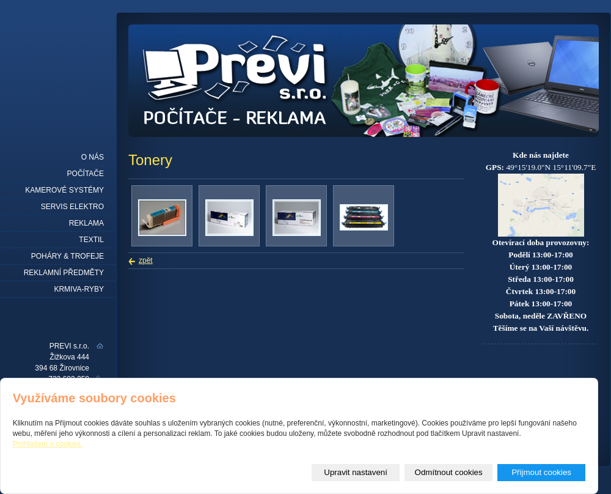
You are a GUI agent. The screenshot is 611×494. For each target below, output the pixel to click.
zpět (146, 260)
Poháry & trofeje (67, 256)
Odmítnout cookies (449, 472)
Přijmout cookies (541, 472)
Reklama (86, 223)
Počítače (85, 173)
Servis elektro (72, 206)
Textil (91, 239)
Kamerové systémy (64, 190)
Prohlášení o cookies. (48, 444)
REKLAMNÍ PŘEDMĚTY (64, 272)
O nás (92, 157)
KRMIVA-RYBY (79, 289)
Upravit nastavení (355, 472)
